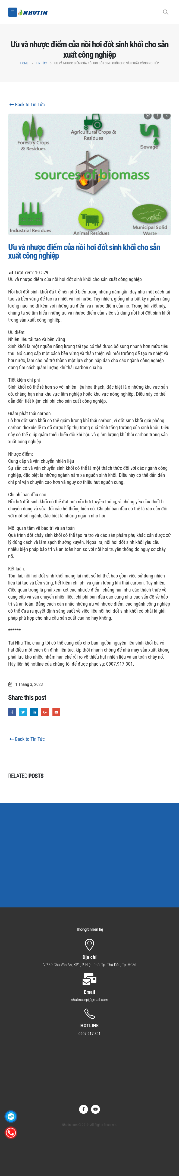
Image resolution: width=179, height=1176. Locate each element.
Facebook (12, 712)
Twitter (23, 712)
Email (56, 712)
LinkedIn (34, 712)
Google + (45, 712)
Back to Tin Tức (26, 104)
